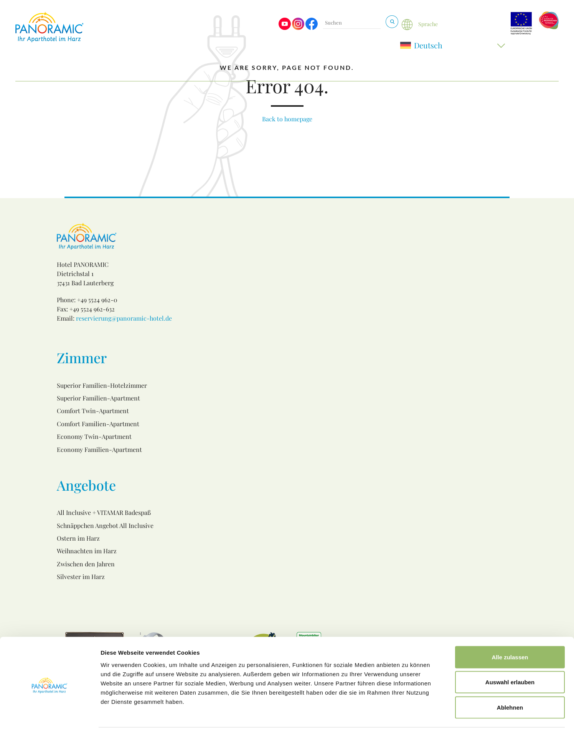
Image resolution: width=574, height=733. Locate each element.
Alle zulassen (510, 632)
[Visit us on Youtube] (285, 27)
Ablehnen (510, 682)
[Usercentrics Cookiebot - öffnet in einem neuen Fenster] (49, 718)
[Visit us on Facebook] (311, 27)
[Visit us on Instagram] (298, 27)
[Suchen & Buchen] (392, 21)
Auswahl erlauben (509, 657)
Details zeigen (408, 718)
